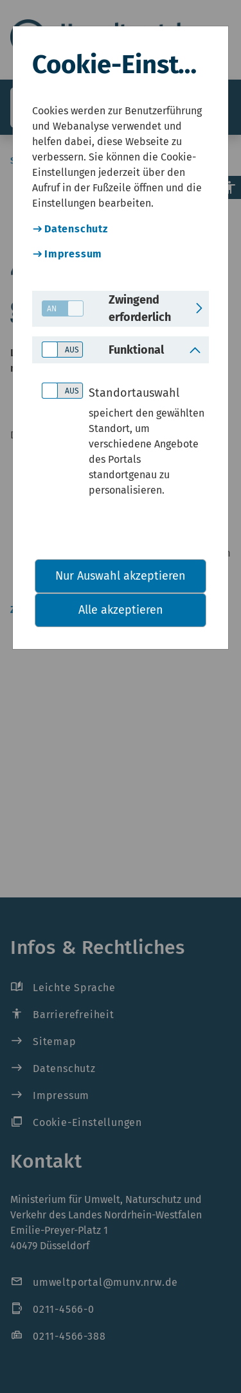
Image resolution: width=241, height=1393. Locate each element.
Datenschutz (76, 229)
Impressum (73, 254)
